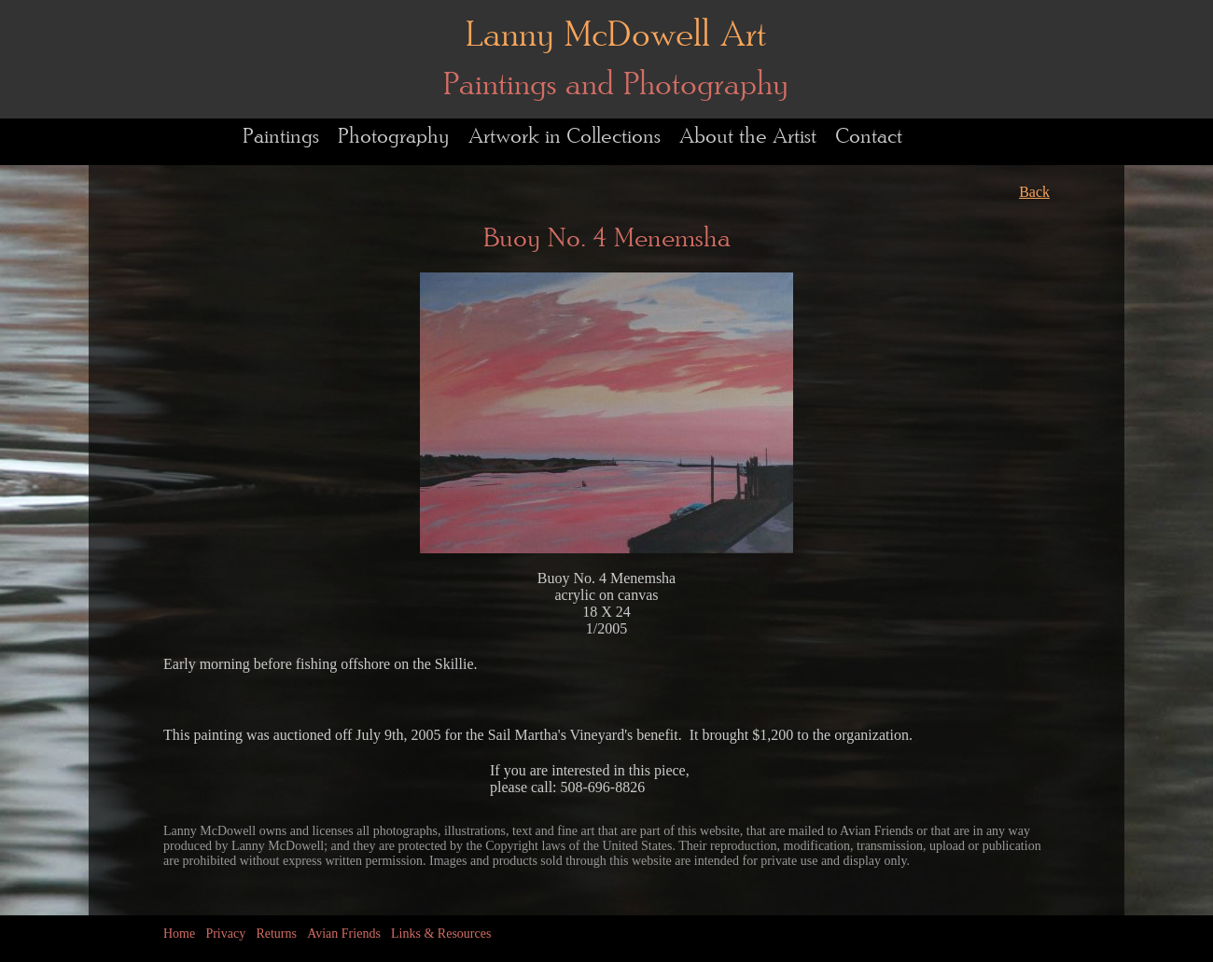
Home (179, 934)
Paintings (281, 136)
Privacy (225, 934)
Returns (276, 934)
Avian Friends (344, 934)
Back (1034, 192)
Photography (394, 136)
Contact (868, 136)
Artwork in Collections (564, 136)
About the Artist (747, 136)
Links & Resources (441, 934)
